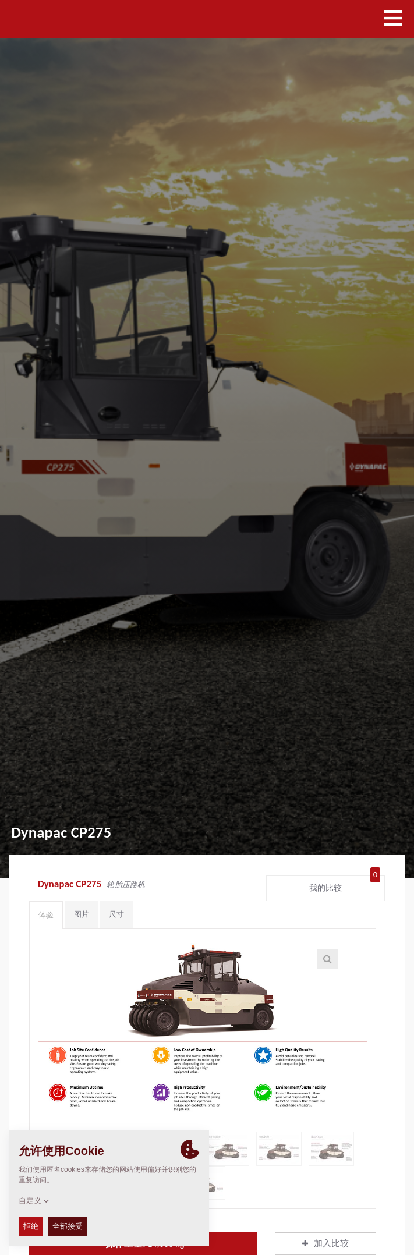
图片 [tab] (81, 914)
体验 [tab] (46, 914)
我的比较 (344, 885)
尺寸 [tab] (116, 914)
